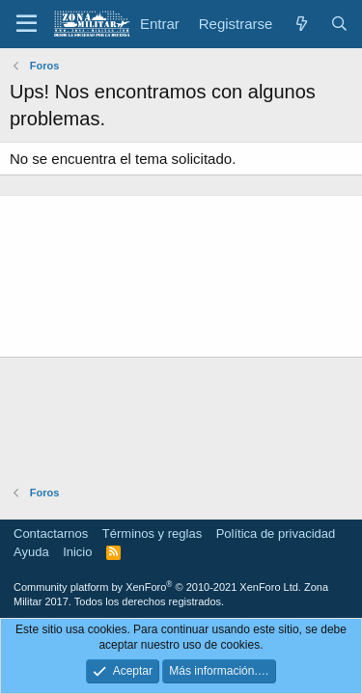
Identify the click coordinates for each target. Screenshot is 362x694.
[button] (26, 24)
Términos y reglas (152, 533)
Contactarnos (51, 533)
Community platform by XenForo (157, 587)
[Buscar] (339, 23)
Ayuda (31, 552)
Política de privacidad (276, 533)
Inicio (77, 552)
